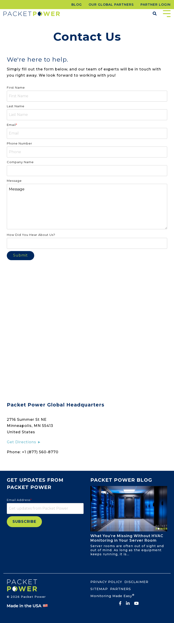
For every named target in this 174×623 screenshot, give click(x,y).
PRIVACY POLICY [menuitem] (106, 582)
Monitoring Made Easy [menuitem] (112, 595)
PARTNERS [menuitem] (120, 589)
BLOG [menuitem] (76, 4)
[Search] (155, 13)
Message (87, 206)
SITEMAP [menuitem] (99, 589)
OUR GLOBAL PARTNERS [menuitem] (111, 4)
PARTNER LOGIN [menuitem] (155, 4)
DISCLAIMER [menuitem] (136, 582)
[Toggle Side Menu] (167, 13)
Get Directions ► (24, 442)
